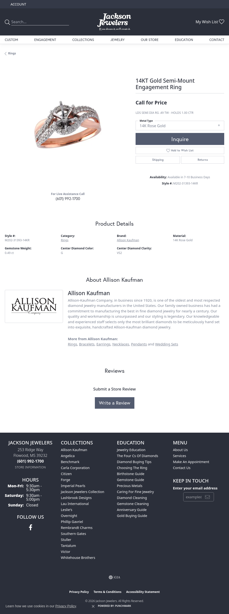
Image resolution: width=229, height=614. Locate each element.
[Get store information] (30, 467)
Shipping (158, 159)
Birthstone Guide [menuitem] (130, 473)
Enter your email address (195, 488)
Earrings (103, 344)
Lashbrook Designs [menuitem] (76, 497)
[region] (68, 125)
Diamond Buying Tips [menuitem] (134, 461)
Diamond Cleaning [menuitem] (132, 497)
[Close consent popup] (93, 606)
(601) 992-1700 (68, 198)
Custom (11, 39)
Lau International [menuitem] (75, 503)
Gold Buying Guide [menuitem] (132, 515)
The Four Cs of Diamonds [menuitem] (137, 455)
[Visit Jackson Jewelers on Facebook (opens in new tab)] (30, 527)
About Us (180, 450)
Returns (203, 159)
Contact (216, 39)
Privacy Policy (79, 592)
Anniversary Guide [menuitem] (132, 509)
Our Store (150, 39)
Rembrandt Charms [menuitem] (76, 527)
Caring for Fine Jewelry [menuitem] (135, 491)
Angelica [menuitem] (67, 455)
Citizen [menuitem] (66, 473)
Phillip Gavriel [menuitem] (72, 521)
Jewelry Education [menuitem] (131, 450)
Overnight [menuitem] (69, 515)
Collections (83, 39)
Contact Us (181, 467)
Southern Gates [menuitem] (73, 533)
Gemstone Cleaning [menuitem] (133, 503)
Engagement (45, 39)
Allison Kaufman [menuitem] (74, 450)
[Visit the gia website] (114, 577)
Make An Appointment (191, 461)
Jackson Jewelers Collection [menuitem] (82, 491)
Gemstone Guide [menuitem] (130, 479)
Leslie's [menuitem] (66, 509)
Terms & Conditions (107, 592)
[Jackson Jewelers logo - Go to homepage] (114, 21)
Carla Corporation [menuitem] (75, 467)
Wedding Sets (166, 344)
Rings (12, 53)
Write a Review (114, 403)
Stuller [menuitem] (66, 539)
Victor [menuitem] (65, 551)
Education (184, 39)
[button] (18, 4)
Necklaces (120, 344)
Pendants (139, 344)
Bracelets (87, 344)
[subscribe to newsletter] (207, 497)
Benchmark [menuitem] (70, 461)
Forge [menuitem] (65, 479)
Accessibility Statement (143, 592)
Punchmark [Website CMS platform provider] (123, 606)
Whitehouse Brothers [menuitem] (78, 557)
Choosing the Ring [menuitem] (132, 467)
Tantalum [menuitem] (68, 545)
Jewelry (117, 39)
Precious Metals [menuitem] (129, 485)
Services (179, 455)
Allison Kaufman (128, 240)
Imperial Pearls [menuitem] (73, 485)
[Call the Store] (30, 461)
